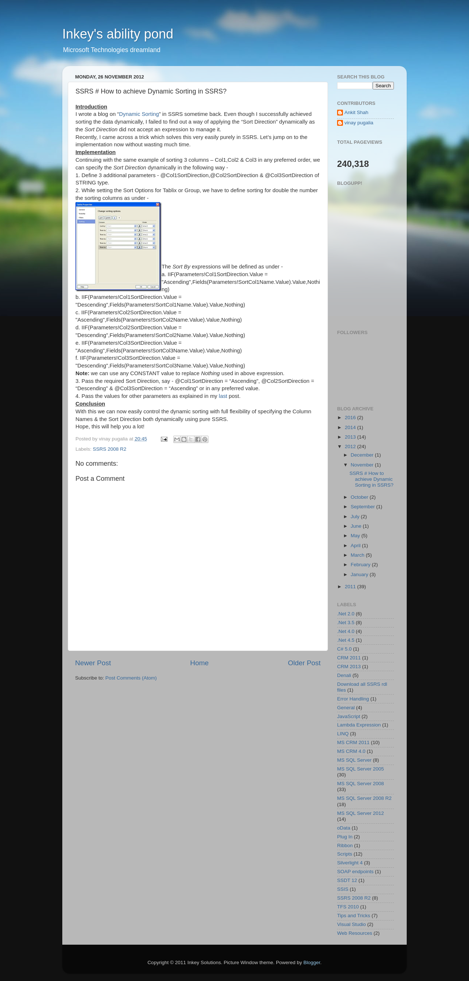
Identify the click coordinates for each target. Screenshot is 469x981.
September (363, 506)
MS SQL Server (354, 760)
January (360, 574)
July (356, 516)
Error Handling (353, 699)
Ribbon (345, 845)
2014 (351, 427)
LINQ (343, 733)
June (357, 526)
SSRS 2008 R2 (109, 449)
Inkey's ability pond (117, 33)
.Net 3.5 (345, 622)
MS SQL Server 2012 (360, 813)
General (346, 707)
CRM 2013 (349, 666)
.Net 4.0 (345, 631)
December (363, 455)
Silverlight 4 (350, 862)
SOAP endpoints (355, 871)
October (360, 497)
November (363, 465)
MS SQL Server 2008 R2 (364, 798)
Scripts (344, 854)
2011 (351, 586)
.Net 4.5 (345, 640)
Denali (344, 675)
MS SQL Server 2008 (360, 783)
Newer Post (93, 663)
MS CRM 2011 (353, 742)
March (358, 555)
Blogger (311, 962)
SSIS (342, 889)
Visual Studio (351, 924)
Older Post (304, 663)
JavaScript (348, 716)
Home (199, 663)
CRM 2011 (349, 657)
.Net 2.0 (345, 613)
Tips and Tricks (353, 915)
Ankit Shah (356, 112)
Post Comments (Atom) (131, 678)
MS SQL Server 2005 (360, 769)
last (223, 396)
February (361, 564)
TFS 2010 (348, 906)
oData (343, 828)
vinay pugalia (358, 122)
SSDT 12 (347, 880)
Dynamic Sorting (139, 114)
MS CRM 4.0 (351, 751)
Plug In (344, 836)
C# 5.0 (344, 649)
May (356, 535)
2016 (351, 417)
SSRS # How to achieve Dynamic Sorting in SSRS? (372, 479)
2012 (351, 446)
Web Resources (354, 933)
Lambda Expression (359, 725)
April (356, 545)
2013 (351, 437)
